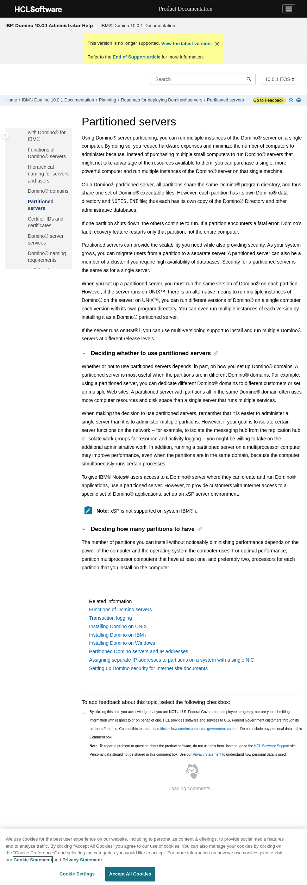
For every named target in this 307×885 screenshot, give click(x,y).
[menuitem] (137, 26)
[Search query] (203, 79)
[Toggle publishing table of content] (5, 135)
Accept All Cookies (130, 874)
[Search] (249, 79)
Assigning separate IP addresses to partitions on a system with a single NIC (171, 660)
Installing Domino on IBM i (117, 635)
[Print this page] (299, 100)
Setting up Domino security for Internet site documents (148, 668)
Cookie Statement (32, 859)
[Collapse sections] (291, 100)
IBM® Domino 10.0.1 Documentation (138, 25)
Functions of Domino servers (120, 609)
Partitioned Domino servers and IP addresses (138, 651)
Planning (107, 100)
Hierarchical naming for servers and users (48, 174)
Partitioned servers (225, 100)
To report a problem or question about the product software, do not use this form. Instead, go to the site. (193, 746)
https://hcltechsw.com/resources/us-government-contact (194, 729)
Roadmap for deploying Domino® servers (161, 100)
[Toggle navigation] (288, 8)
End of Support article (136, 57)
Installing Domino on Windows (122, 643)
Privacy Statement (207, 754)
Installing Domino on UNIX (118, 626)
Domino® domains (48, 191)
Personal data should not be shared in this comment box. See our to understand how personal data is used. (188, 754)
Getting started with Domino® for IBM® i (47, 132)
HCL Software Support (271, 746)
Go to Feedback (268, 100)
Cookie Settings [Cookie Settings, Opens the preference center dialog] (77, 874)
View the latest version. (186, 43)
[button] (25, 150)
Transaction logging (110, 618)
